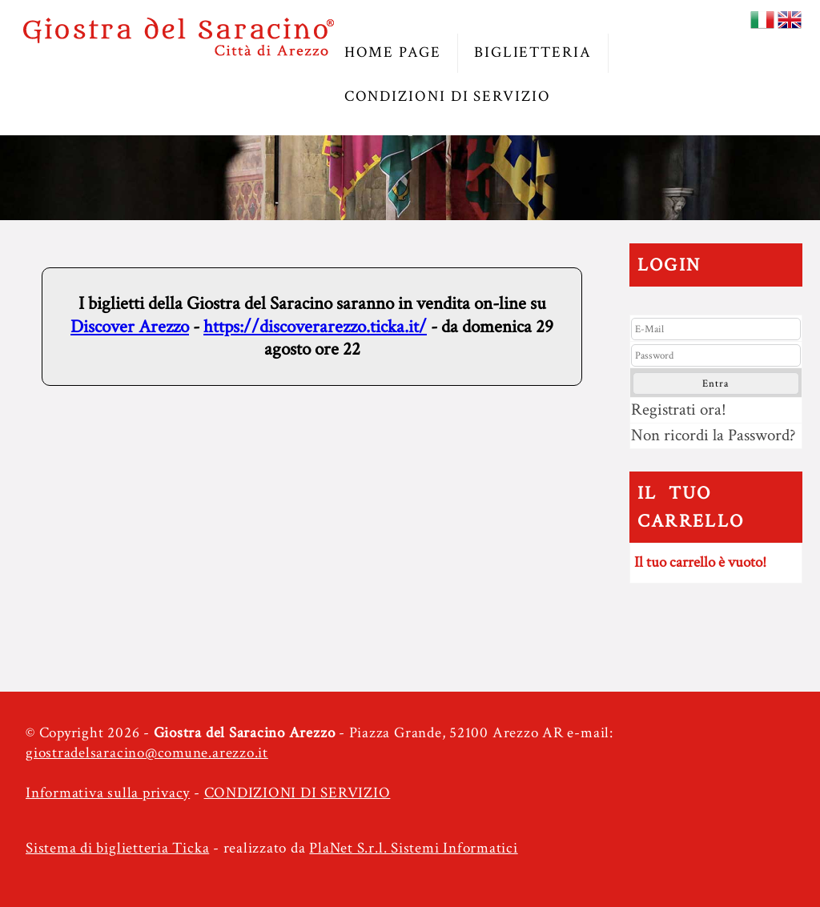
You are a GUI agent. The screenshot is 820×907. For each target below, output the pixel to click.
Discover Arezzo (129, 327)
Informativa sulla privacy (108, 793)
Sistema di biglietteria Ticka (117, 848)
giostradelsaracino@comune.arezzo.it (147, 753)
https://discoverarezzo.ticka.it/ (315, 327)
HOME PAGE (392, 52)
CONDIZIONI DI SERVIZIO (447, 96)
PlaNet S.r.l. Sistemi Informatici (413, 848)
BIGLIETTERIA (533, 52)
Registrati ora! (678, 409)
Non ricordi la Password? (713, 435)
